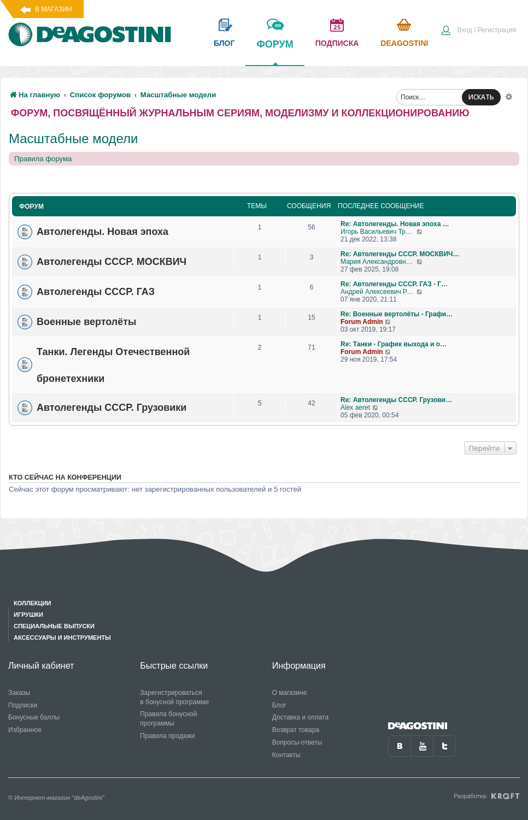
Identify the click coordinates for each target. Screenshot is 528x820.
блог (224, 43)
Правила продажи (167, 736)
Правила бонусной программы (168, 718)
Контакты (286, 755)
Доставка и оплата (300, 717)
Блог (279, 705)
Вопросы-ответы (297, 742)
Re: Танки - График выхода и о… (394, 344)
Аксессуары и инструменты (62, 637)
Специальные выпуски (54, 626)
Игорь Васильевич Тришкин (378, 231)
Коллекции (32, 603)
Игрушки (28, 614)
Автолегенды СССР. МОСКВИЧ (111, 261)
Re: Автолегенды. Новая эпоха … (395, 224)
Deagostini (404, 43)
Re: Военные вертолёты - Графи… (397, 314)
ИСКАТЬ (481, 97)
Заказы (19, 693)
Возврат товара (296, 730)
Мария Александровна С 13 (378, 262)
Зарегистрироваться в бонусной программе (174, 697)
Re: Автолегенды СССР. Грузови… (396, 400)
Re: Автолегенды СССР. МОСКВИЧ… (400, 254)
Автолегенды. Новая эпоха (102, 231)
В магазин (53, 9)
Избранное (25, 730)
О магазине (289, 693)
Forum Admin (362, 322)
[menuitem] (478, 31)
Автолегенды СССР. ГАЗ (96, 291)
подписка (337, 43)
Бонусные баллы (34, 717)
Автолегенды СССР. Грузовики (111, 407)
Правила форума (43, 159)
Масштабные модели (73, 138)
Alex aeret (355, 407)
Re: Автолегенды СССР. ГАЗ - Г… (394, 284)
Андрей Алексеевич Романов (378, 292)
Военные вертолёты (87, 321)
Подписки (22, 705)
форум (274, 52)
